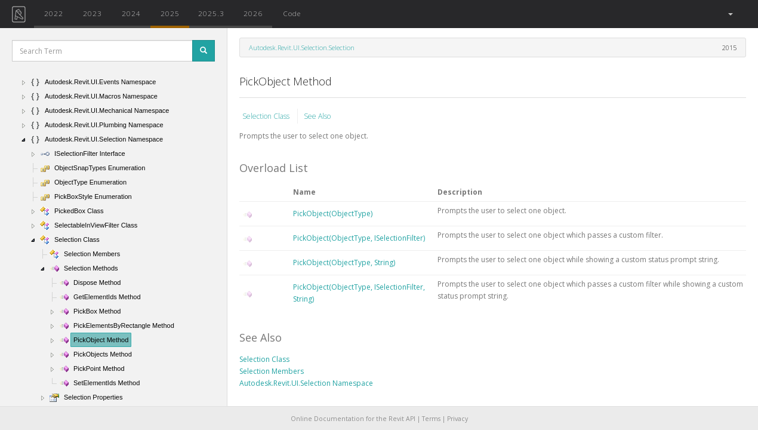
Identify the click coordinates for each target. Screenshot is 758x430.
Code (292, 13)
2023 (92, 13)
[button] (729, 14)
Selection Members (271, 371)
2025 (170, 13)
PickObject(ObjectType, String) (344, 262)
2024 (131, 13)
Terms (431, 418)
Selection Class (266, 116)
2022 (53, 13)
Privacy (457, 418)
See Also (317, 116)
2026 (253, 13)
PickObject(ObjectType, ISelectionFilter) (359, 238)
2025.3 (211, 13)
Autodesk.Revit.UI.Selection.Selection (302, 47)
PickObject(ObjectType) (332, 213)
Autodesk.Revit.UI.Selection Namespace (306, 383)
